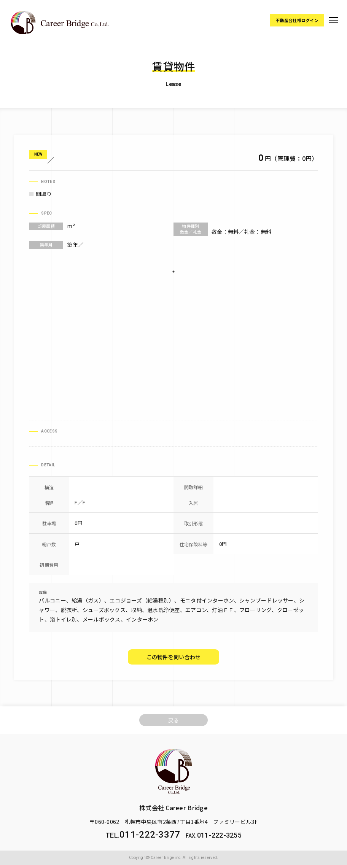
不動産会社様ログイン (296, 20)
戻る (173, 720)
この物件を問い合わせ (173, 657)
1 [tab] (173, 271)
